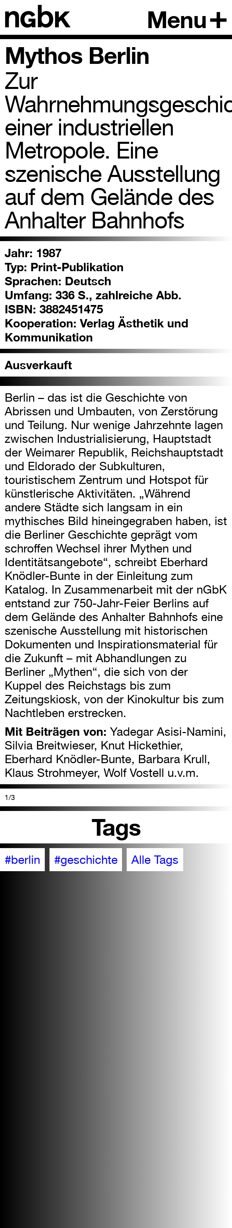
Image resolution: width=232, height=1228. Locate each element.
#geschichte (86, 859)
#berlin (22, 859)
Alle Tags (155, 859)
